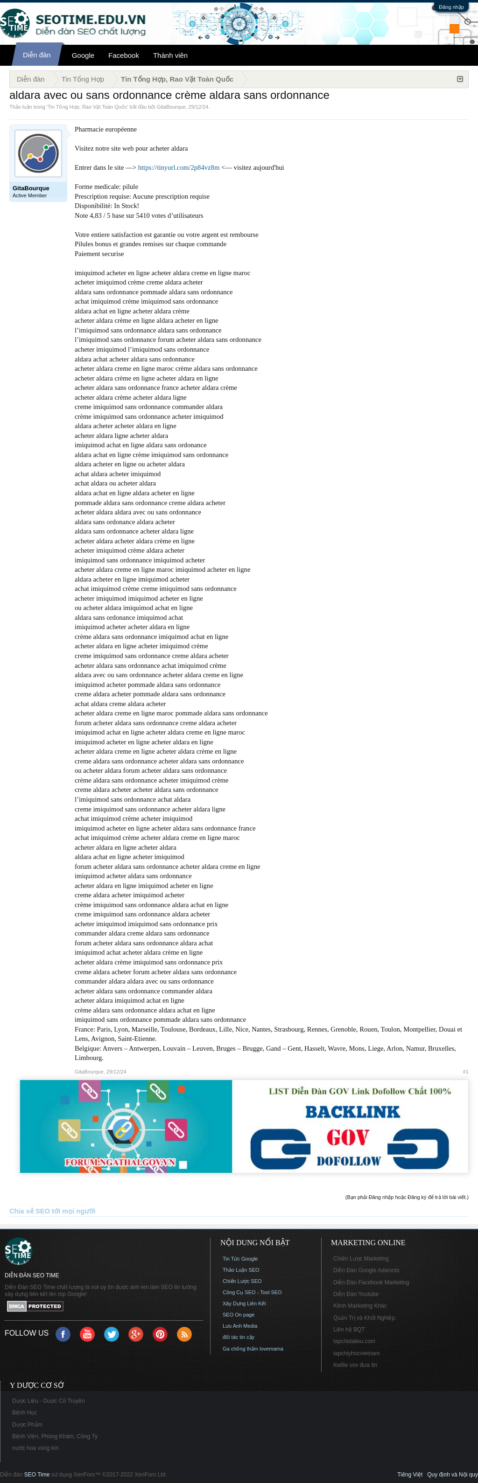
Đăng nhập (451, 7)
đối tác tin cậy (238, 1337)
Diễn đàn (37, 55)
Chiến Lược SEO (242, 1281)
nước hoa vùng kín (35, 1448)
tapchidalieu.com (354, 1341)
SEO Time (37, 1474)
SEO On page (239, 1314)
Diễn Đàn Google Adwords (366, 1270)
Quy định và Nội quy (452, 1474)
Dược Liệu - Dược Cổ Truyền (48, 1401)
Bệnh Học (24, 1412)
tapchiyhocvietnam (356, 1353)
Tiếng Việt (409, 1474)
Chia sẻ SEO (29, 1211)
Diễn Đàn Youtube (356, 1294)
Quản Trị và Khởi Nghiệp (364, 1318)
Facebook (123, 55)
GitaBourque (171, 107)
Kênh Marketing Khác (360, 1306)
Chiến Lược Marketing (361, 1258)
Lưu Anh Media (240, 1326)
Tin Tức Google (240, 1258)
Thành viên (170, 55)
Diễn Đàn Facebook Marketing (371, 1282)
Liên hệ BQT (349, 1329)
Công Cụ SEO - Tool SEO (252, 1292)
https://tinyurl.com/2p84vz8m (179, 167)
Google (83, 55)
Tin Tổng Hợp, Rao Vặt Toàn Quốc (87, 107)
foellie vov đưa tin (355, 1365)
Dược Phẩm (27, 1424)
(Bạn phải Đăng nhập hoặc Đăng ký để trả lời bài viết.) (407, 1197)
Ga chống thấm (240, 1348)
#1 (466, 1071)
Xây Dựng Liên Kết (244, 1303)
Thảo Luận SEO (241, 1270)
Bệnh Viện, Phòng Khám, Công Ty (55, 1436)
